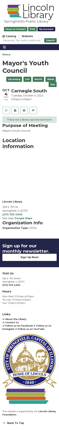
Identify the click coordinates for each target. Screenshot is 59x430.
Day (52, 84)
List (27, 79)
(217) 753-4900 (12, 214)
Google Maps (23, 218)
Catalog (11, 36)
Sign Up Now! (29, 257)
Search (50, 40)
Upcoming (14, 79)
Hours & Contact (16, 29)
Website (27, 36)
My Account (46, 29)
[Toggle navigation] (4, 47)
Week (50, 79)
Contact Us (10, 322)
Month (38, 79)
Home (6, 54)
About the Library (14, 319)
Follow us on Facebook (17, 325)
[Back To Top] (29, 423)
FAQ (32, 29)
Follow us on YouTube (30, 329)
